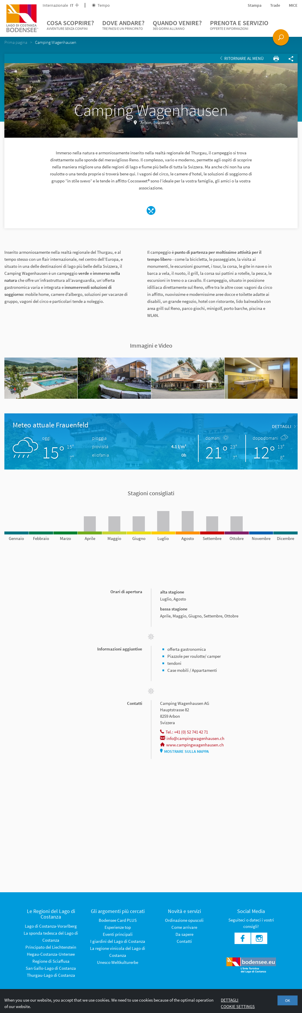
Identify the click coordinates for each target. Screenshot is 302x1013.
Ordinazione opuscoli (184, 920)
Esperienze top (118, 927)
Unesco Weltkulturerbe (117, 962)
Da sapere (184, 934)
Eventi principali (118, 934)
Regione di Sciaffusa (51, 961)
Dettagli (229, 1000)
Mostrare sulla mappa (184, 751)
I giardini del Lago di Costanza (117, 941)
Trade (275, 5)
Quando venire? (177, 25)
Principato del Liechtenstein (50, 947)
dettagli (284, 426)
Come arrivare (184, 927)
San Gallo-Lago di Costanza (51, 968)
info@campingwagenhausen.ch (192, 738)
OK (287, 1000)
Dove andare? (123, 25)
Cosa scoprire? (70, 25)
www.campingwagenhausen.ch (192, 745)
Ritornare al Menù (242, 58)
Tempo (101, 5)
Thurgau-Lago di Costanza (51, 975)
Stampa (254, 5)
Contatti (184, 941)
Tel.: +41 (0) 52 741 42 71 (184, 732)
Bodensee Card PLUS (118, 920)
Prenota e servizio (239, 25)
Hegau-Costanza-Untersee (51, 954)
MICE (293, 5)
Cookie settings (238, 1006)
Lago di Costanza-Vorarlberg (51, 926)
